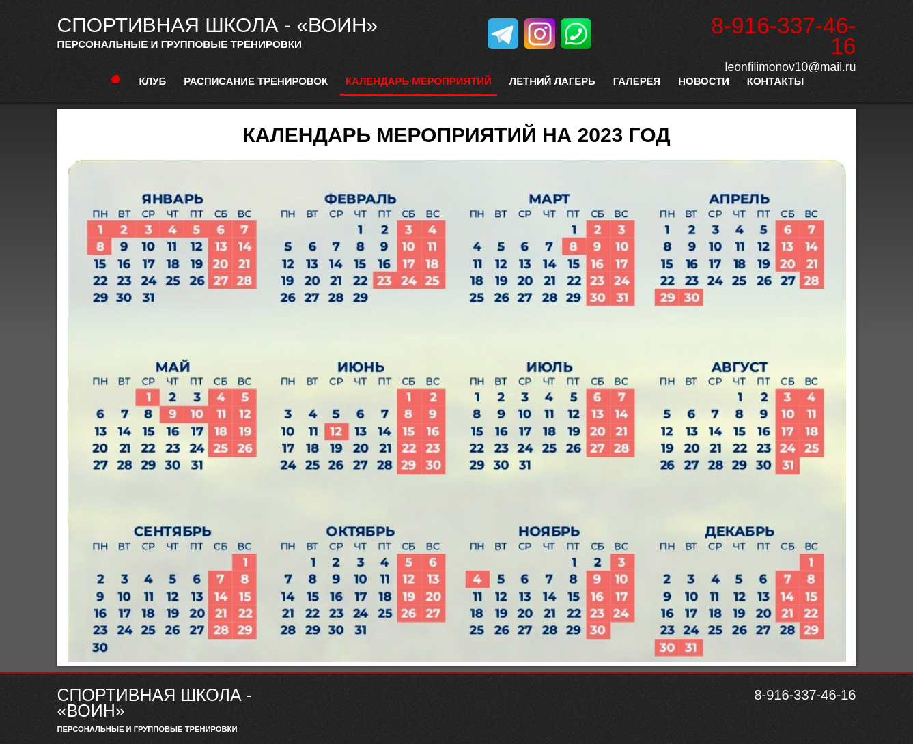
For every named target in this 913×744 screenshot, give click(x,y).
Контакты (775, 81)
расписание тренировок (256, 81)
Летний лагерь (552, 81)
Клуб (153, 81)
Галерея (636, 81)
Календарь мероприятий (419, 81)
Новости (703, 81)
